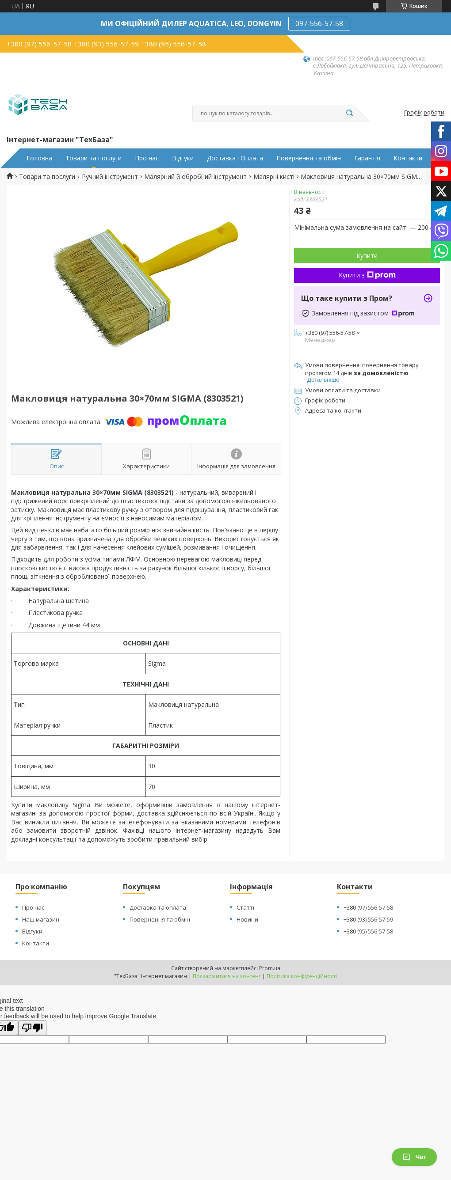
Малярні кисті (273, 177)
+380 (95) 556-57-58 (368, 931)
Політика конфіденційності (302, 976)
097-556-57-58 (319, 23)
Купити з (367, 275)
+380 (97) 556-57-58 (368, 907)
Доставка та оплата (158, 907)
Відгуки (183, 158)
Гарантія (367, 158)
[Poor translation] (32, 1028)
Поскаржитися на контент (227, 976)
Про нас (147, 158)
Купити (367, 255)
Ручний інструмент (110, 177)
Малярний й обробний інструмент (195, 177)
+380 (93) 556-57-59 (368, 919)
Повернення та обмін (308, 158)
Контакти (408, 158)
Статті (245, 907)
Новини (247, 919)
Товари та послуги (93, 158)
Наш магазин (40, 919)
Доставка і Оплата (235, 158)
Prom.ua (269, 968)
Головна (39, 158)
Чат (414, 1157)
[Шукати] (349, 113)
